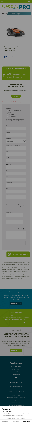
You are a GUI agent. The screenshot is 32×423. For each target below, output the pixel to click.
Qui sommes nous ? (16, 366)
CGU (16, 400)
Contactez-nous (16, 374)
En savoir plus (16, 303)
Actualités (16, 371)
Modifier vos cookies (16, 402)
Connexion (16, 96)
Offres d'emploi (16, 369)
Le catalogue (12, 116)
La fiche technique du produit (14, 111)
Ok (24, 322)
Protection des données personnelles (16, 397)
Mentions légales (16, 395)
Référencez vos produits (16, 386)
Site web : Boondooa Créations (16, 405)
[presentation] (18, 243)
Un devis (11, 114)
